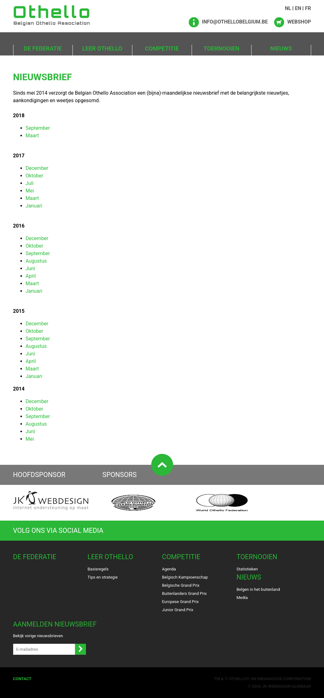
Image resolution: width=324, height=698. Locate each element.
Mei (30, 191)
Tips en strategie (103, 577)
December (37, 168)
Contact (22, 678)
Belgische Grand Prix (180, 585)
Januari (34, 206)
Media (242, 597)
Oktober (34, 176)
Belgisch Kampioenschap (185, 577)
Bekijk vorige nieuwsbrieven (38, 635)
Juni (30, 268)
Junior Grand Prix (178, 609)
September (38, 128)
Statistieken (247, 569)
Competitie (162, 48)
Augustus (36, 261)
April (31, 276)
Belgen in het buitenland (258, 589)
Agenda (169, 569)
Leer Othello (102, 48)
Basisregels (98, 569)
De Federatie (43, 48)
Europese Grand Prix (180, 601)
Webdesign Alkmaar (289, 686)
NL (288, 8)
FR (308, 8)
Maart (32, 136)
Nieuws (281, 48)
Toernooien (221, 48)
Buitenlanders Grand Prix (184, 593)
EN (298, 8)
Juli (30, 183)
